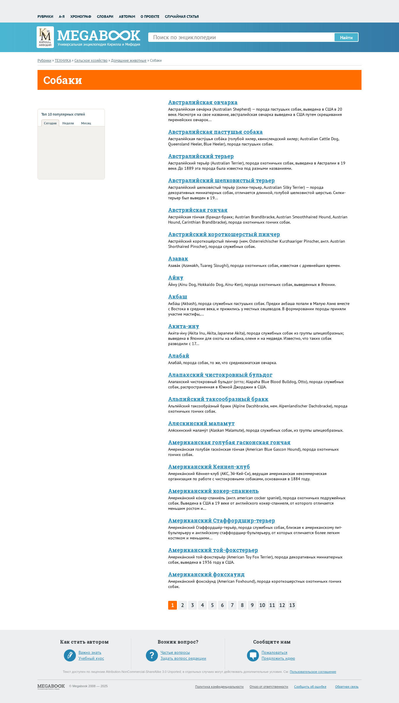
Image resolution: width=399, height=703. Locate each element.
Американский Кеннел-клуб (209, 466)
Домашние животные (128, 60)
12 (282, 605)
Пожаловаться (274, 652)
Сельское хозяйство (91, 60)
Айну (175, 277)
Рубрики (45, 16)
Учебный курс (91, 658)
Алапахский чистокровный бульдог (220, 374)
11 (272, 605)
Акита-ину (183, 326)
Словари (105, 16)
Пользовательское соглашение (313, 671)
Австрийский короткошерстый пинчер (224, 234)
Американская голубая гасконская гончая (229, 442)
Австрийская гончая (198, 209)
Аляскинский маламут (201, 423)
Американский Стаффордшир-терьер (221, 520)
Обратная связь (347, 686)
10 (262, 605)
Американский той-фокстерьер (213, 549)
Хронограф (80, 16)
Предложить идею (278, 658)
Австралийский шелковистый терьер (221, 180)
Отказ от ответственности (269, 686)
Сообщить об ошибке (310, 686)
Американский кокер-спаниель (213, 490)
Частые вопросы (175, 652)
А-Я (62, 16)
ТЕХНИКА (63, 60)
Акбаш (177, 296)
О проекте (150, 16)
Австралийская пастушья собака (215, 131)
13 (292, 605)
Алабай (178, 355)
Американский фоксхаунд (206, 574)
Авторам (127, 16)
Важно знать (90, 652)
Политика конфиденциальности (219, 686)
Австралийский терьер (201, 156)
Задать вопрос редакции (183, 658)
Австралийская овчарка (203, 102)
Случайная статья (182, 16)
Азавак (178, 258)
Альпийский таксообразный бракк (218, 398)
